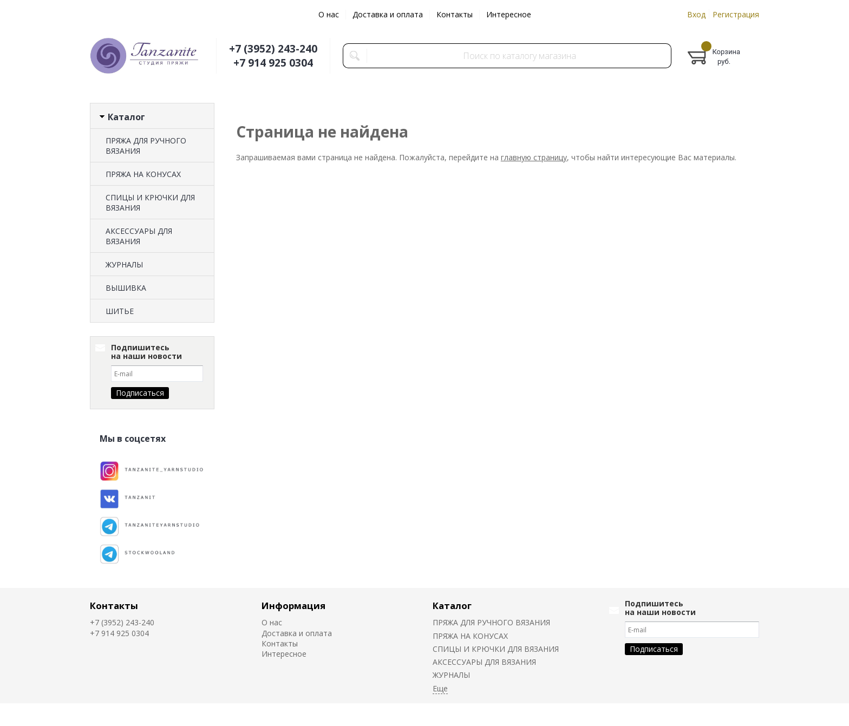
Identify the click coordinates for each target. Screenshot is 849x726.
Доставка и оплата (387, 14)
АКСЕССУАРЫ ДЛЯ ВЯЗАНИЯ (139, 236)
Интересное (508, 14)
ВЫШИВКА (126, 288)
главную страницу (534, 157)
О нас (328, 14)
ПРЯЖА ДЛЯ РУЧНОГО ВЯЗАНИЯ (146, 145)
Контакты (454, 14)
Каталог (452, 605)
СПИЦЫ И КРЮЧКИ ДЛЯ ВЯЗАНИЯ (150, 202)
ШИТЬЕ (120, 311)
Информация (293, 605)
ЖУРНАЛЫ (124, 264)
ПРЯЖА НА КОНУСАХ (143, 174)
